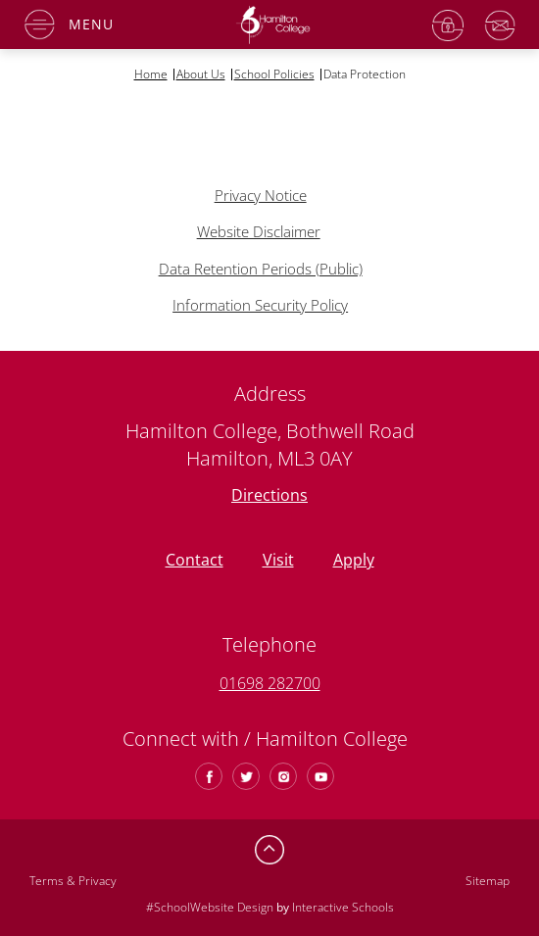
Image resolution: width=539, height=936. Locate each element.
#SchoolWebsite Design (209, 907)
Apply (353, 559)
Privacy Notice (261, 195)
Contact (194, 559)
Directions (269, 495)
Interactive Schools (343, 907)
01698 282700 (270, 683)
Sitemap (488, 880)
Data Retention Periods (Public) (261, 268)
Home (151, 74)
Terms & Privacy (73, 880)
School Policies (274, 74)
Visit (278, 559)
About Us (200, 74)
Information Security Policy (260, 305)
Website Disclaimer (258, 231)
